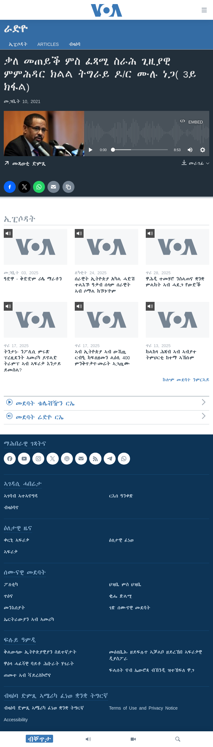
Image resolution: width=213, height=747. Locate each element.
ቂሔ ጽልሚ (120, 596)
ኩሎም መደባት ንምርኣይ (186, 379)
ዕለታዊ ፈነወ (121, 540)
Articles (48, 44)
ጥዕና (8, 596)
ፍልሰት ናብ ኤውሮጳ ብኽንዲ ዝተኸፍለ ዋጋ (151, 670)
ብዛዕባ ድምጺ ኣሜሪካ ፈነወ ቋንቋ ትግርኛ (44, 708)
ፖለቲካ (11, 584)
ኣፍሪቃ (11, 552)
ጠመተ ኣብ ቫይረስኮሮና (27, 675)
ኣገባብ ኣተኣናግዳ (21, 496)
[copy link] (68, 187)
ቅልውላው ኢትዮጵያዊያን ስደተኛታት (40, 652)
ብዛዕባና (11, 507)
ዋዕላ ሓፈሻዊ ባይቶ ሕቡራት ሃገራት (39, 664)
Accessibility (16, 719)
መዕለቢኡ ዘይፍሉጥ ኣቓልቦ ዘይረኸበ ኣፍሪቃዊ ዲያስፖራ (155, 655)
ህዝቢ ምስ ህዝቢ (125, 584)
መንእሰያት (14, 608)
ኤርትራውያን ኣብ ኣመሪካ (29, 619)
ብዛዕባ (74, 44)
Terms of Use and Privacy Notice (143, 708)
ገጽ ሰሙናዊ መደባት (129, 608)
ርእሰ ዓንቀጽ (121, 496)
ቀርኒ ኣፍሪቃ (16, 540)
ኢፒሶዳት (18, 44)
